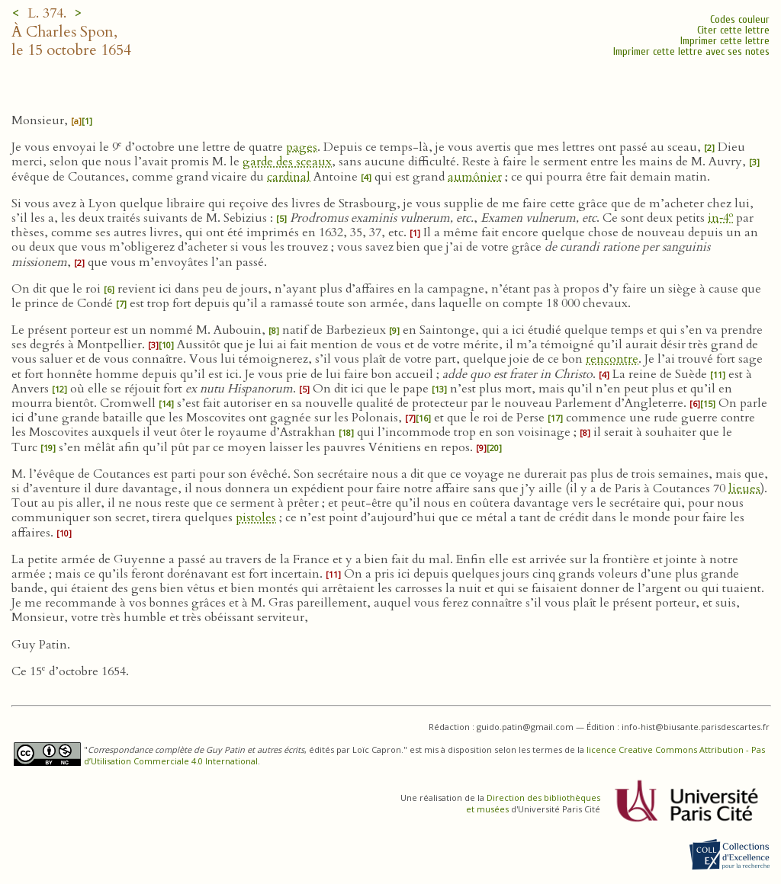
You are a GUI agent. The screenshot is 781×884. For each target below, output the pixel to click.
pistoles (256, 517)
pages (301, 147)
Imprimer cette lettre (725, 40)
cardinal (288, 176)
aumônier (475, 176)
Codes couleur (740, 19)
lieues (744, 488)
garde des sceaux (287, 161)
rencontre (612, 359)
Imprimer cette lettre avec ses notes (691, 51)
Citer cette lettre (733, 30)
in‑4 (720, 218)
